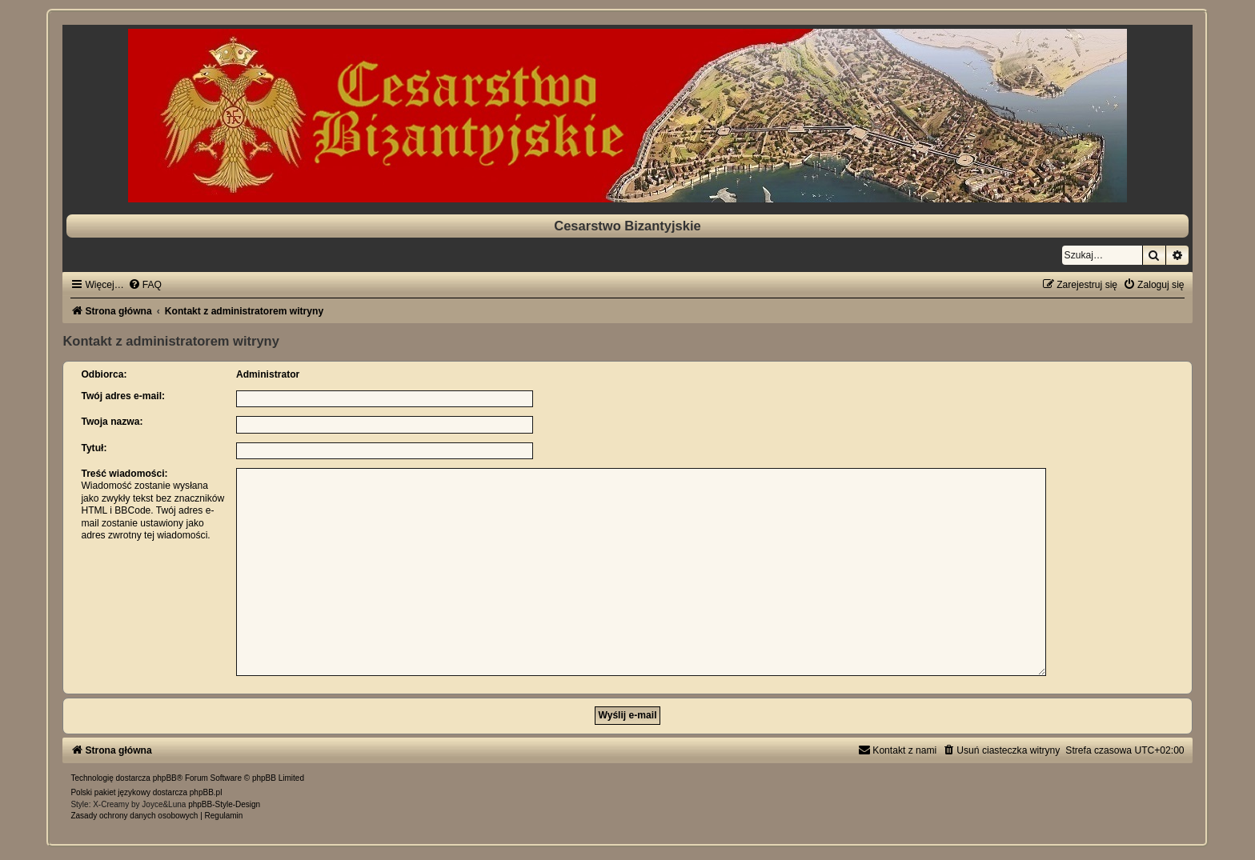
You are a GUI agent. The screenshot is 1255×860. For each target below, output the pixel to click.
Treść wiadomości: (124, 473)
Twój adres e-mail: (123, 396)
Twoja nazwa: (111, 421)
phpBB (165, 771)
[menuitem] (145, 284)
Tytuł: (93, 448)
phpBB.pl (206, 786)
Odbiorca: (103, 374)
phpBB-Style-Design (224, 798)
